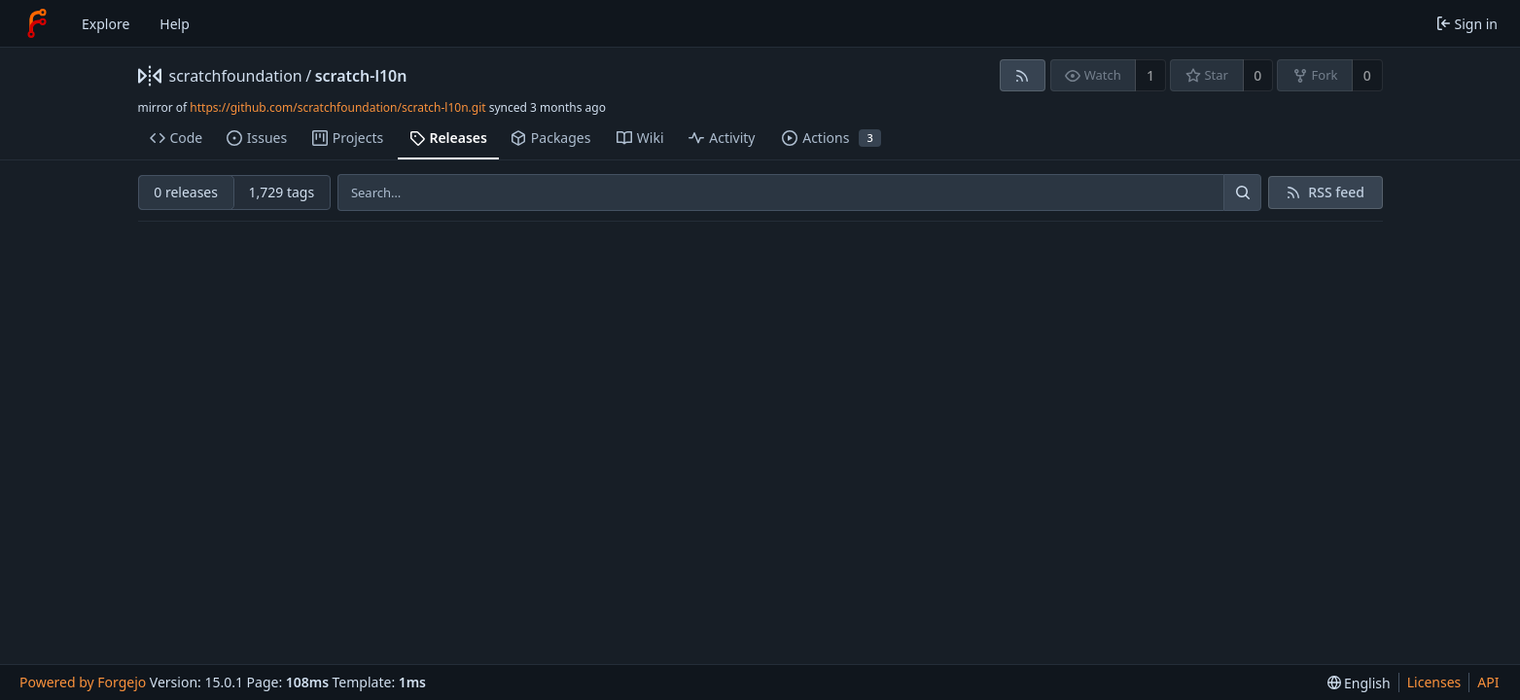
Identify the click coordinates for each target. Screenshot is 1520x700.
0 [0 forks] (1367, 75)
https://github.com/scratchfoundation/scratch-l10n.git (337, 107)
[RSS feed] (1022, 75)
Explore (105, 24)
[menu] (1359, 683)
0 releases (186, 192)
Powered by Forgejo (82, 682)
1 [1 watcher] (1150, 75)
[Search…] (1241, 192)
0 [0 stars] (1257, 75)
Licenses (1434, 682)
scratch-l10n (361, 76)
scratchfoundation (235, 76)
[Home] (37, 23)
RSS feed (1336, 192)
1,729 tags (281, 192)
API (1488, 682)
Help (174, 24)
